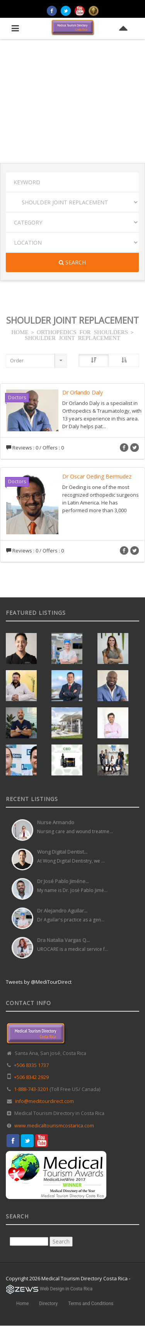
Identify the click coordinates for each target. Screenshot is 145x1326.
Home (22, 1303)
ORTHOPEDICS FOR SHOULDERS (82, 332)
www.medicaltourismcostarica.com (54, 1125)
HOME (19, 332)
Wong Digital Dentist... (62, 851)
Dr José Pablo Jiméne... (63, 881)
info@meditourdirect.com (44, 1101)
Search (72, 262)
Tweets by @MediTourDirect (39, 981)
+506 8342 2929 (31, 1077)
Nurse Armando (55, 822)
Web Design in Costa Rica (66, 1289)
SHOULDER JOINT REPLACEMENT (72, 337)
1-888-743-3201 (31, 1089)
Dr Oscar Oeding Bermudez (96, 476)
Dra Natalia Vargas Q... (63, 940)
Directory (48, 1303)
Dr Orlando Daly (82, 392)
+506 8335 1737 (31, 1065)
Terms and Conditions (90, 1303)
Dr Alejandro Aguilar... (62, 910)
